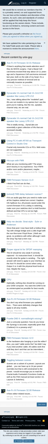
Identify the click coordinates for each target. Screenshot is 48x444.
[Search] (44, 3)
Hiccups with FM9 (15, 160)
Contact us (6, 421)
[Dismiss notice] (44, 9)
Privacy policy (30, 421)
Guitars (9, 244)
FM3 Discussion (12, 113)
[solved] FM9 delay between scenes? (24, 194)
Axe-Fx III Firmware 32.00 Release (23, 299)
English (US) (21, 417)
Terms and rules (17, 421)
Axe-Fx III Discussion (14, 87)
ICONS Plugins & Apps (15, 293)
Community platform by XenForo (21, 425)
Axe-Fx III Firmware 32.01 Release (23, 63)
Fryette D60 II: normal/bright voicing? (24, 318)
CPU (9, 279)
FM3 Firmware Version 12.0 (20, 338)
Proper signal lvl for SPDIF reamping (24, 249)
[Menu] (4, 2)
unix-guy (10, 85)
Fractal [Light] (8, 417)
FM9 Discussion (12, 174)
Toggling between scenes (19, 360)
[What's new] (39, 3)
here (37, 48)
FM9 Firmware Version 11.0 (20, 180)
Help (39, 421)
